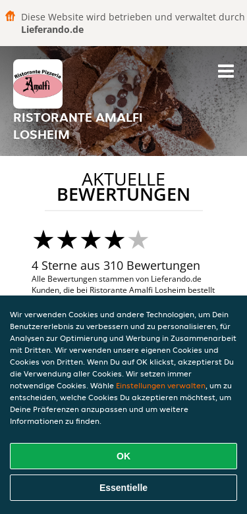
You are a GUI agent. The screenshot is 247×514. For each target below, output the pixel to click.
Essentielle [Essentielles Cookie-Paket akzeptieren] (123, 487)
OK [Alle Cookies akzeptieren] (123, 456)
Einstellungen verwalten (161, 385)
